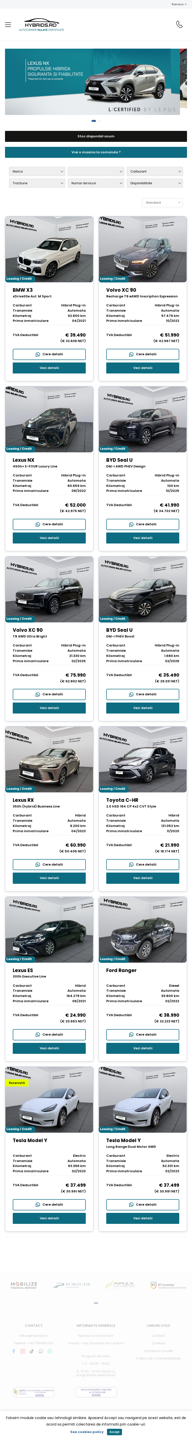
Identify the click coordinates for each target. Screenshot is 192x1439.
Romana (175, 4)
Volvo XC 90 (121, 290)
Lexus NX (23, 460)
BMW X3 (23, 290)
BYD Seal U (119, 460)
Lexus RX (23, 800)
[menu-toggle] (8, 25)
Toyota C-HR (122, 800)
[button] (94, 121)
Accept (114, 1432)
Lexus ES (23, 970)
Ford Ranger (121, 970)
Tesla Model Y (30, 1140)
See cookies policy (87, 1432)
